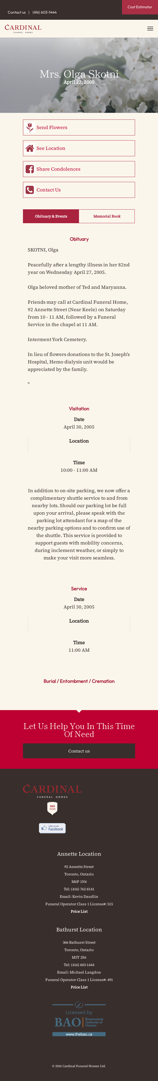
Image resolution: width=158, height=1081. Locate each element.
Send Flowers (52, 127)
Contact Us (49, 189)
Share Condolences (58, 169)
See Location (51, 148)
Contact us (17, 12)
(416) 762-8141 (82, 889)
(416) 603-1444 (45, 12)
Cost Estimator (140, 7)
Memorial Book (106, 216)
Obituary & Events (51, 216)
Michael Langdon (85, 972)
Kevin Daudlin (85, 896)
